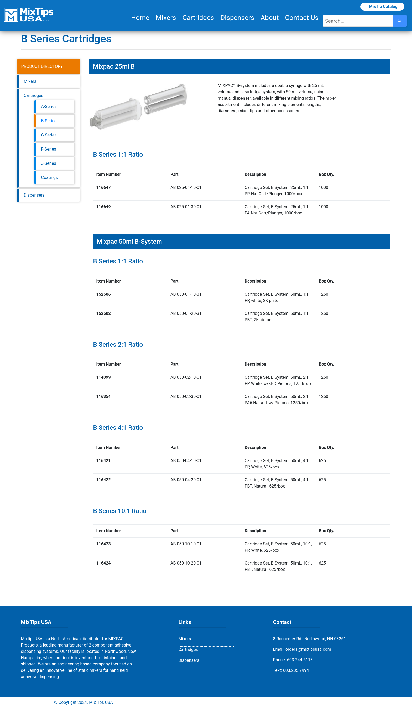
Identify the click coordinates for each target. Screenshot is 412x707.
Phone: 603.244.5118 (293, 659)
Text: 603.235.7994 (291, 670)
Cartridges (198, 18)
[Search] (400, 21)
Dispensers (237, 18)
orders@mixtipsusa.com (308, 649)
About (269, 18)
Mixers (166, 18)
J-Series (48, 163)
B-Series (48, 120)
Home (140, 18)
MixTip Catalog (382, 6)
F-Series (48, 149)
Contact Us (302, 18)
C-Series (49, 134)
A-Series (49, 106)
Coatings (49, 177)
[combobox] (358, 21)
